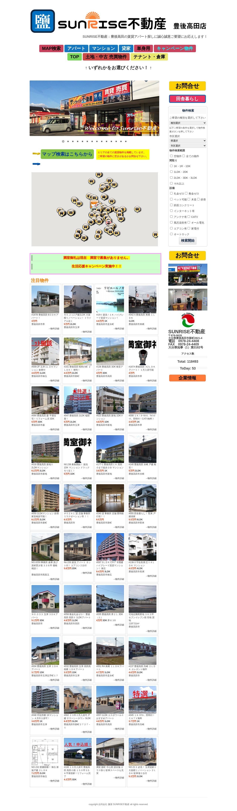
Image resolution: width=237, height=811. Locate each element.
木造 (193, 199)
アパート (76, 48)
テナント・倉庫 (149, 56)
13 (121, 142)
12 (116, 142)
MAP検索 (51, 48)
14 (126, 142)
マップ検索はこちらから (67, 154)
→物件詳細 (53, 328)
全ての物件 (192, 156)
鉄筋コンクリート (184, 205)
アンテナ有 (180, 216)
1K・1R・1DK (182, 166)
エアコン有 (180, 228)
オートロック (181, 234)
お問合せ (187, 86)
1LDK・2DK (180, 171)
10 (106, 142)
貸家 (126, 48)
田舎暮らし (187, 98)
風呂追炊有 (180, 222)
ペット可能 (180, 199)
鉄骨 (203, 199)
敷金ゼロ (193, 193)
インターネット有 (184, 210)
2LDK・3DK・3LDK (185, 177)
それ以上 (178, 183)
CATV (194, 216)
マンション (103, 48)
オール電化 (197, 222)
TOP (74, 56)
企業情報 (187, 377)
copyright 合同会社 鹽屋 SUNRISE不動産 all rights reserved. (118, 804)
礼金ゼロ (178, 193)
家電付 (195, 228)
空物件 (177, 156)
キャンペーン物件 (175, 48)
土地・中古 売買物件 (106, 56)
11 (111, 142)
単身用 (143, 48)
